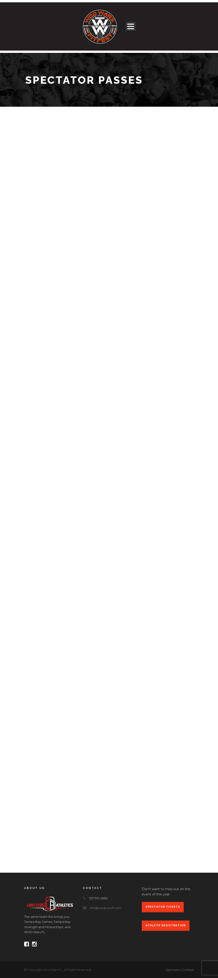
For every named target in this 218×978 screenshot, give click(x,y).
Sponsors (173, 970)
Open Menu (131, 26)
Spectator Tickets (162, 906)
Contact (188, 970)
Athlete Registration (165, 925)
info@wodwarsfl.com (105, 908)
